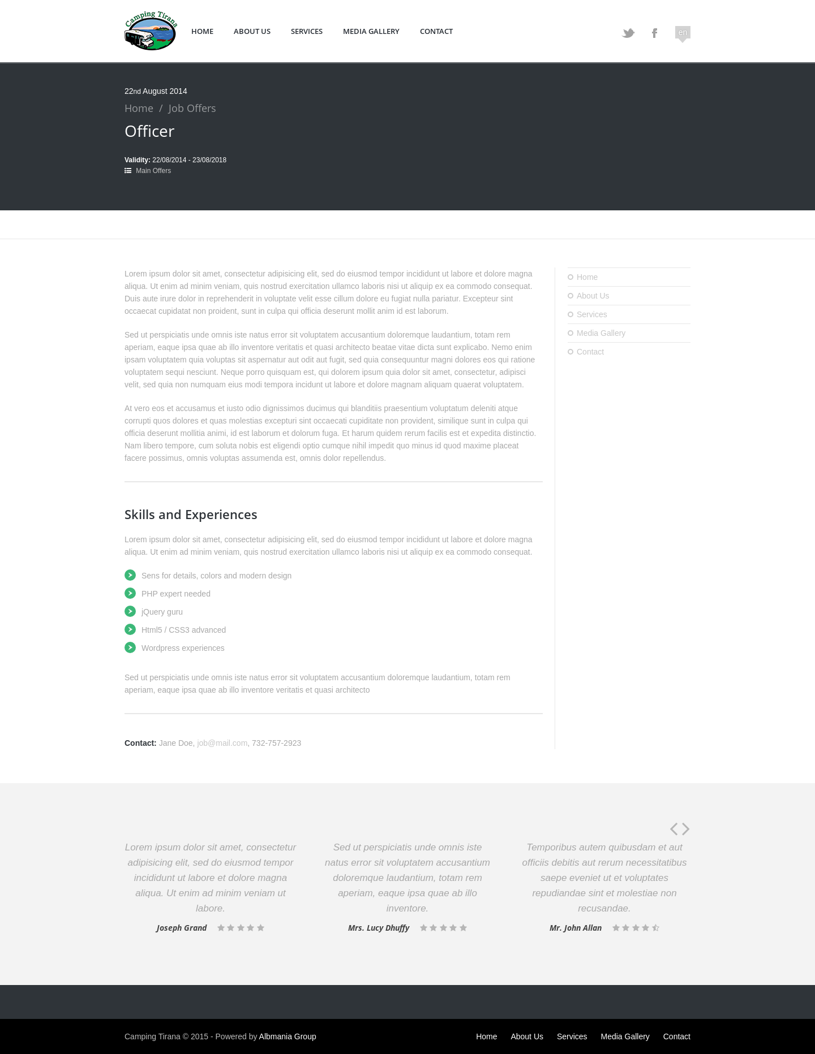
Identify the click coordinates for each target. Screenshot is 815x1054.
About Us (252, 31)
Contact (436, 31)
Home (202, 31)
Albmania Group (287, 1036)
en (683, 32)
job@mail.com (222, 743)
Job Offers (192, 108)
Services (307, 31)
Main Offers (153, 171)
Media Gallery (371, 31)
